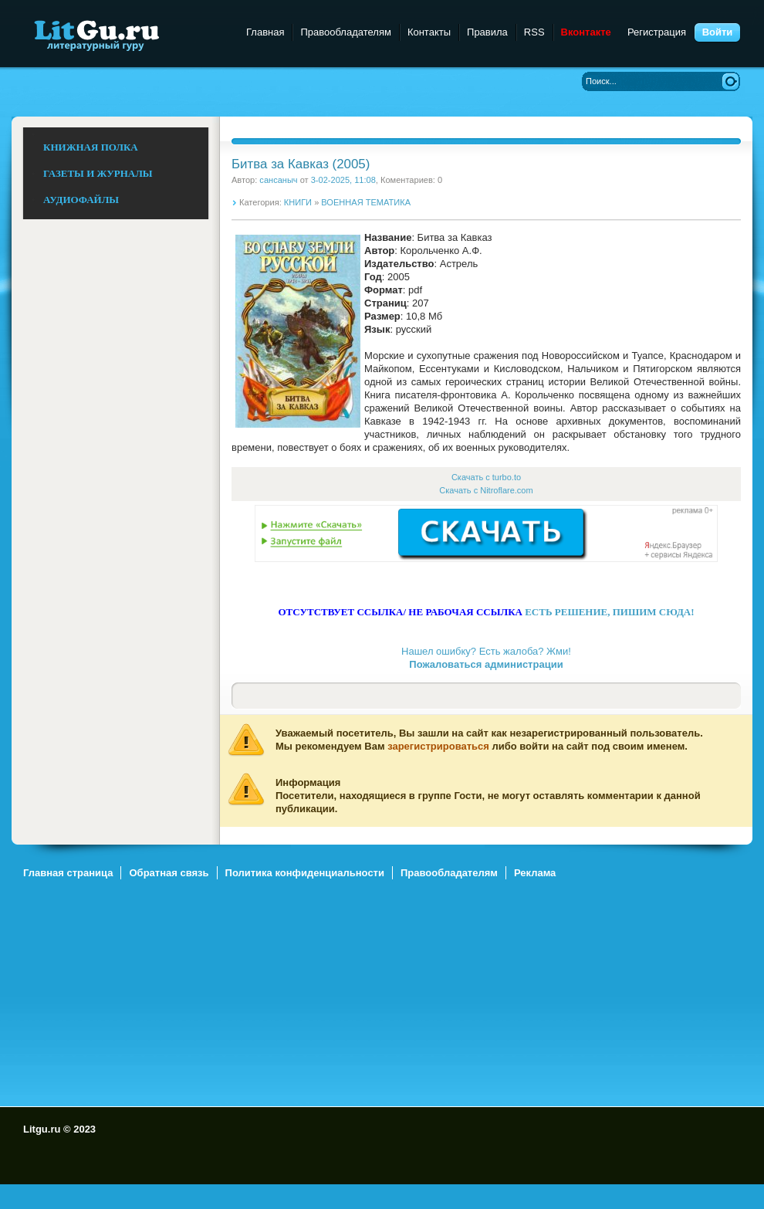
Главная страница (68, 873)
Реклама (535, 873)
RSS (534, 32)
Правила (487, 32)
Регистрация (656, 32)
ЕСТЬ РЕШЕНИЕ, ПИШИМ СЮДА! (609, 612)
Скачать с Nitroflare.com (485, 490)
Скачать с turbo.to (486, 477)
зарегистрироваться (438, 746)
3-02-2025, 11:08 (343, 180)
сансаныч (278, 180)
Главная (265, 32)
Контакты (429, 32)
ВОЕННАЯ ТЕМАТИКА (366, 202)
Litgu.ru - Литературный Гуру (125, 34)
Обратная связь (168, 873)
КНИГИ (298, 202)
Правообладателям (345, 32)
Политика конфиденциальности (304, 873)
